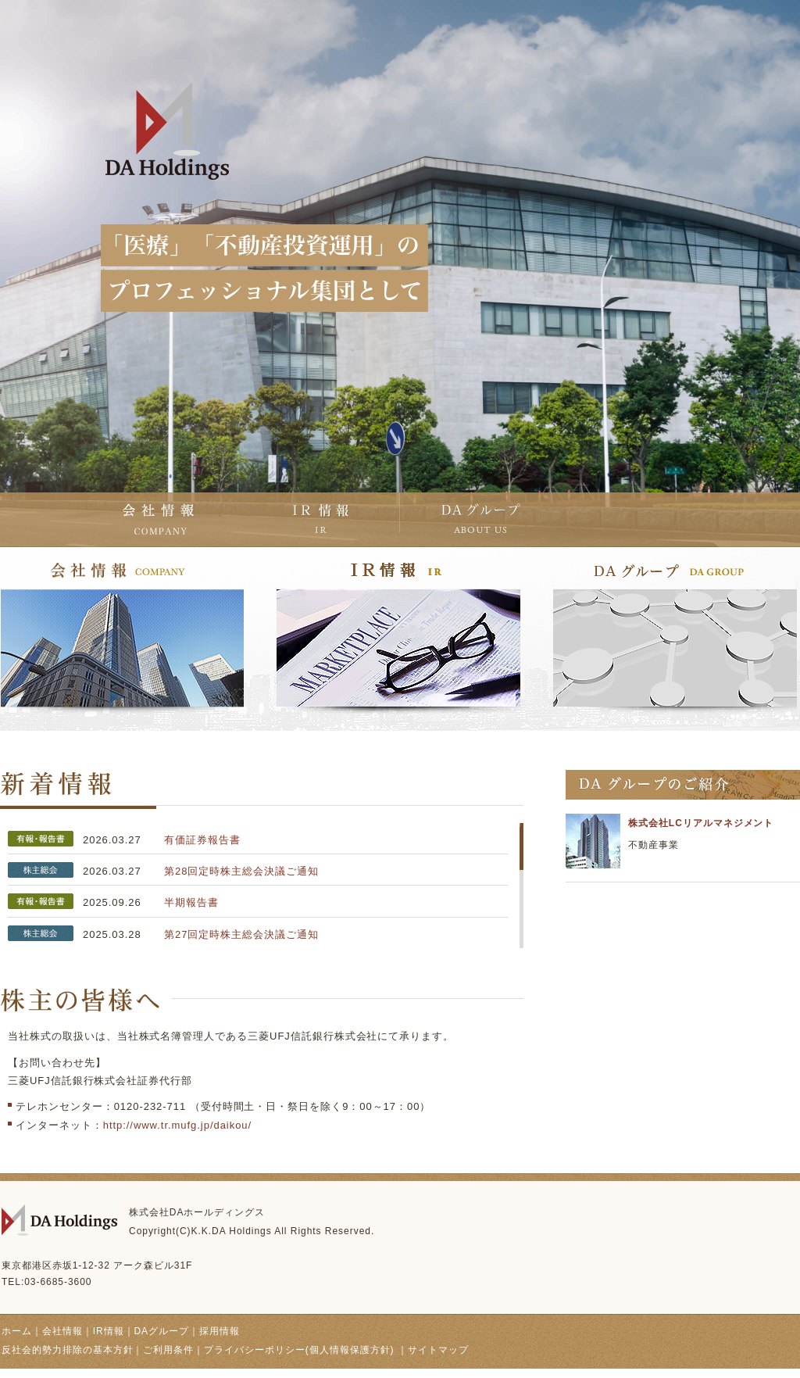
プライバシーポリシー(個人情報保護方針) (301, 1349)
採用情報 (219, 1331)
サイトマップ (438, 1349)
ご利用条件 (168, 1349)
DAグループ (161, 1331)
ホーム (17, 1331)
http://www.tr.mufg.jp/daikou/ (177, 1125)
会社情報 (62, 1331)
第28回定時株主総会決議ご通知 (241, 871)
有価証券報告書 (202, 840)
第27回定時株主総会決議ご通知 (241, 934)
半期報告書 (191, 902)
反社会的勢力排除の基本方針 (67, 1349)
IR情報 (108, 1331)
